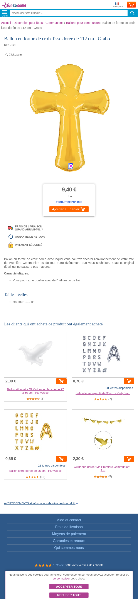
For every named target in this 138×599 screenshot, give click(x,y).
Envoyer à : (118, 5)
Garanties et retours (69, 541)
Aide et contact (69, 520)
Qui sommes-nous (69, 548)
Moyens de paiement (69, 534)
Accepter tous (69, 586)
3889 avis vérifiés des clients (84, 565)
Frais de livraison (69, 527)
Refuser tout (69, 595)
